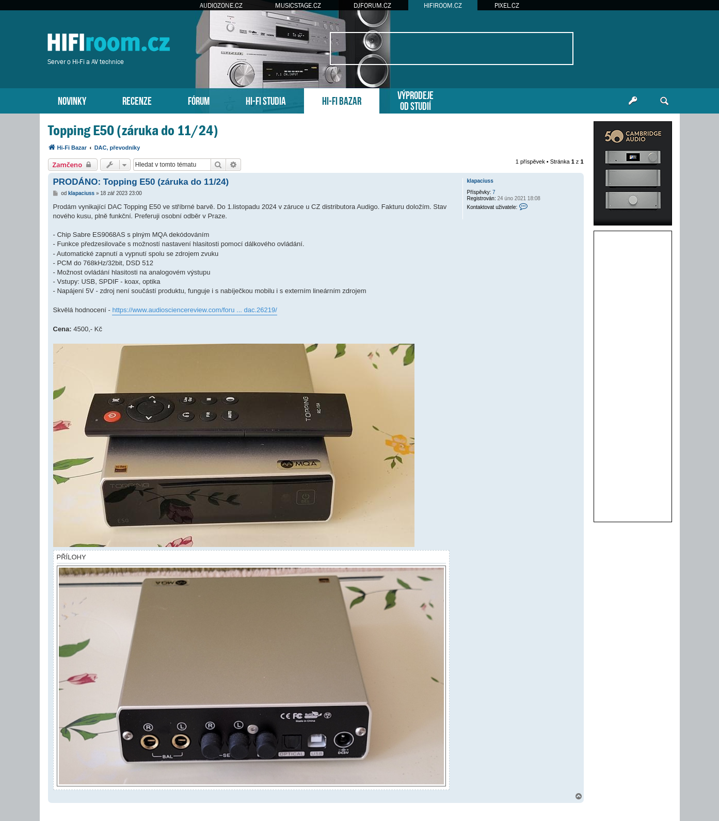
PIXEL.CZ (506, 5)
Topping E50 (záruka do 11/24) (133, 130)
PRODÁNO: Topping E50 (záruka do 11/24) (141, 182)
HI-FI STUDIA (266, 99)
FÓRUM (199, 99)
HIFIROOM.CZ (443, 5)
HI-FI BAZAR (341, 99)
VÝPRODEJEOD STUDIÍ (415, 99)
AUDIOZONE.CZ (221, 5)
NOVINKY (72, 99)
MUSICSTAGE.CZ (298, 5)
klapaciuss (480, 181)
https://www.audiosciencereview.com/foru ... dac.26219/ (194, 310)
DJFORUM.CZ (372, 5)
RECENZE (137, 99)
